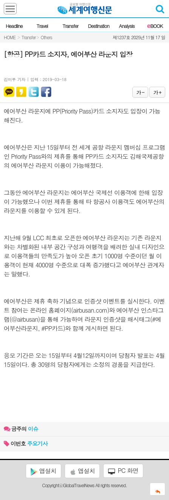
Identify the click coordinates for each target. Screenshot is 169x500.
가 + (157, 92)
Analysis (127, 25)
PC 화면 (123, 470)
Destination (98, 25)
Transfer (70, 25)
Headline (14, 25)
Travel (42, 25)
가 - (140, 92)
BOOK (155, 25)
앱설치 (43, 470)
